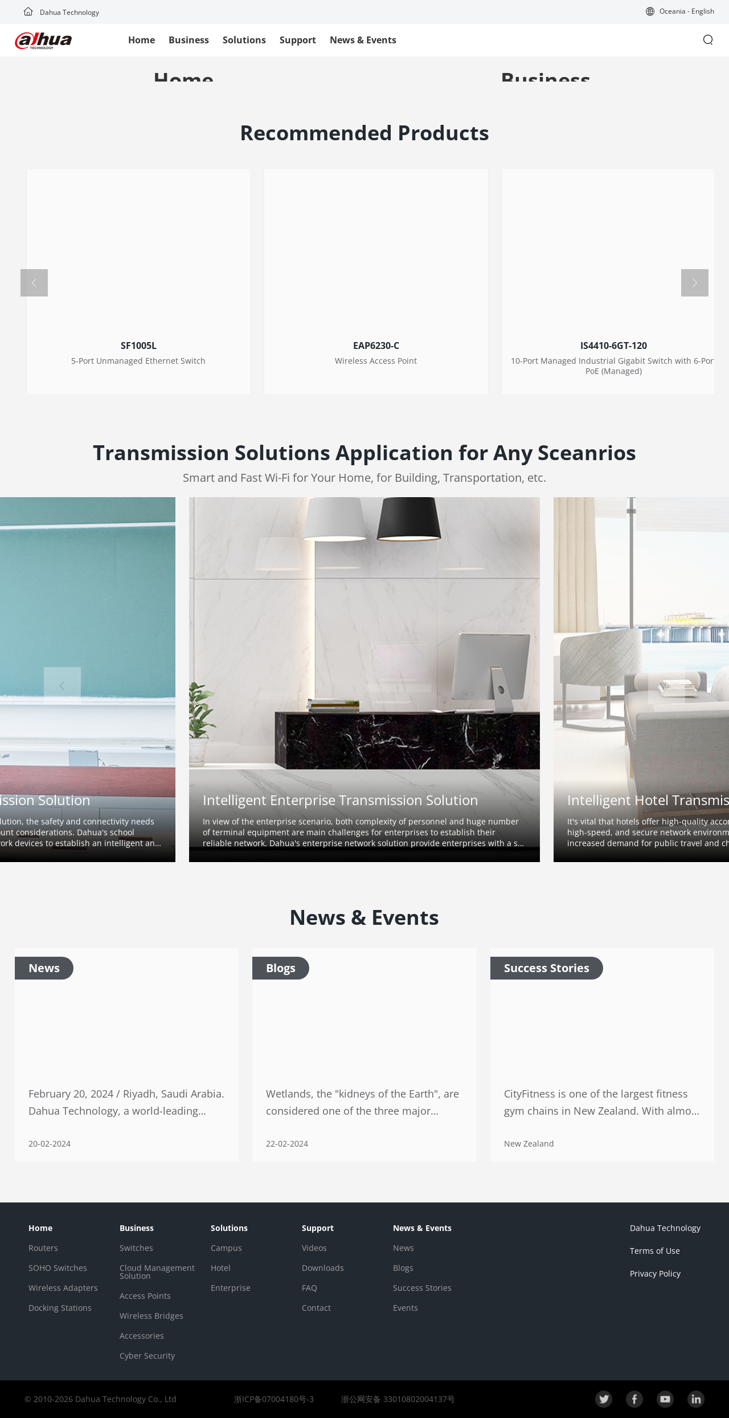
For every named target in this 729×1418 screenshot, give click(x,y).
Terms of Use (655, 1250)
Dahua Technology (61, 12)
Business (189, 40)
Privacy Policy (655, 1273)
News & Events (363, 40)
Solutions (244, 40)
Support (298, 40)
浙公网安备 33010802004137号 (397, 1398)
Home (141, 40)
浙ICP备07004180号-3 (274, 1398)
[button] (680, 12)
